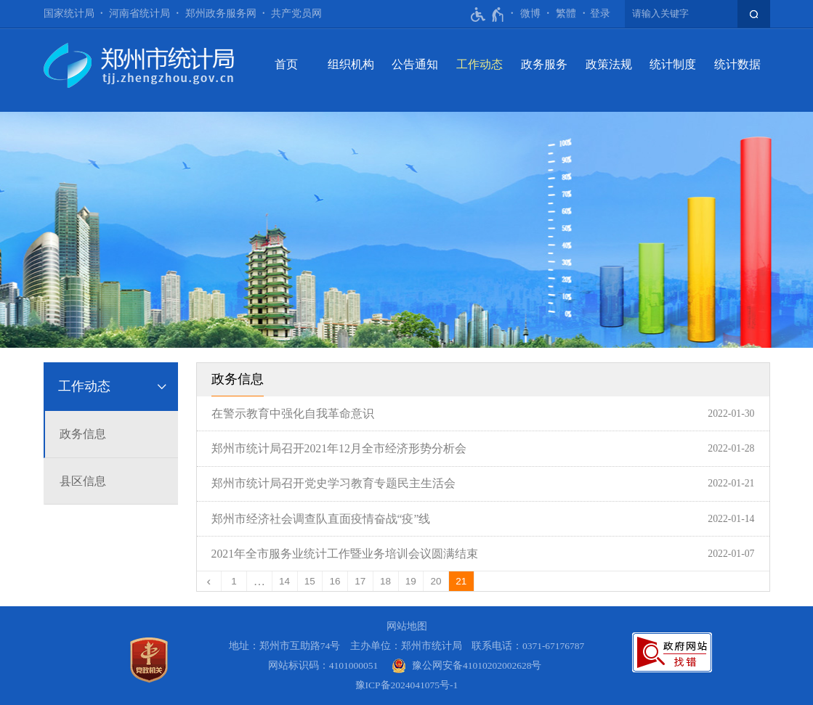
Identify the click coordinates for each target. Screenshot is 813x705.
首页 (286, 64)
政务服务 (544, 64)
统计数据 (737, 64)
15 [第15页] (309, 581)
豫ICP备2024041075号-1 (406, 685)
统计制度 (673, 64)
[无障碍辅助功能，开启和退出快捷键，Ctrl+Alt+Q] (487, 14)
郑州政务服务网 (220, 13)
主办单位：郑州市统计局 (406, 645)
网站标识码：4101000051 (323, 665)
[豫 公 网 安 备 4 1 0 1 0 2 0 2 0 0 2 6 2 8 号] (466, 665)
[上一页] (209, 581)
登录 (600, 13)
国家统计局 (69, 13)
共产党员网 (296, 13)
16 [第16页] (335, 581)
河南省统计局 (139, 13)
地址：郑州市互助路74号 (285, 645)
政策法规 (609, 64)
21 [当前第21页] (461, 581)
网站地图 (407, 626)
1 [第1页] (234, 581)
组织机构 (351, 64)
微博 (530, 13)
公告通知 (415, 64)
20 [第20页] (436, 581)
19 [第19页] (410, 581)
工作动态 (479, 64)
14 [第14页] (284, 581)
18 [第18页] (385, 581)
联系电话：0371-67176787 (528, 645)
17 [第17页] (360, 581)
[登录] (600, 14)
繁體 (566, 13)
